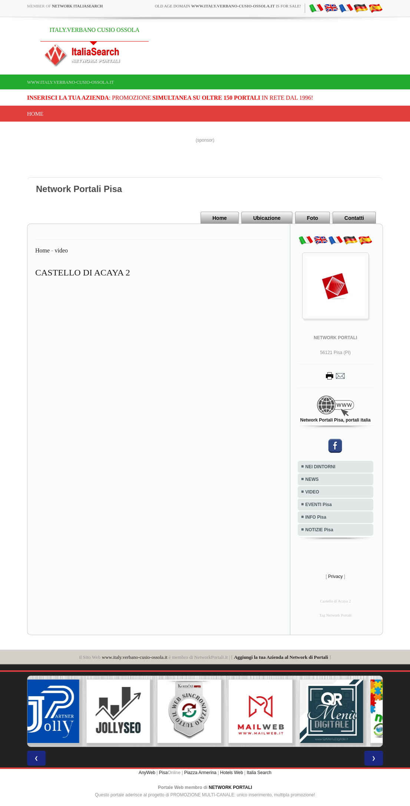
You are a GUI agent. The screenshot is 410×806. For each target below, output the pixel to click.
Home (35, 114)
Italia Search (259, 772)
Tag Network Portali (335, 615)
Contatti (354, 218)
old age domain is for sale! (228, 6)
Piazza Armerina (200, 772)
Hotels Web (231, 772)
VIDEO (312, 492)
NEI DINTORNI (320, 466)
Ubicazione (267, 218)
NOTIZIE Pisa (319, 529)
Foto (312, 218)
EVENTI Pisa (318, 504)
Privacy (335, 576)
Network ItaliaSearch (77, 6)
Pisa (163, 772)
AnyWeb (147, 772)
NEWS (312, 479)
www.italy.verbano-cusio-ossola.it (70, 82)
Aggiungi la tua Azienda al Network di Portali (281, 657)
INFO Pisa (316, 517)
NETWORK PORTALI (230, 787)
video (61, 250)
